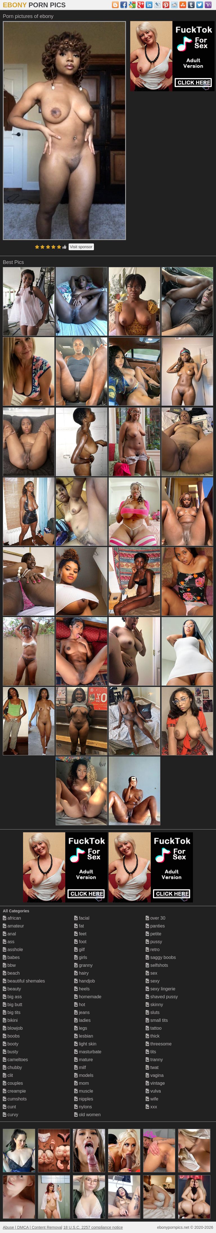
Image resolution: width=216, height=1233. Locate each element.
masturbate (87, 1051)
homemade (88, 996)
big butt (12, 1004)
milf (80, 1067)
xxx (151, 1106)
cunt (9, 1106)
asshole (13, 949)
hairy (81, 973)
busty (10, 1051)
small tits (157, 1020)
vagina (155, 1075)
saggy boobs (161, 957)
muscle (83, 1091)
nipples (83, 1099)
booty (11, 1043)
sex (151, 973)
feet (80, 933)
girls (80, 957)
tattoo (153, 1028)
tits (151, 1051)
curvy (10, 1114)
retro (152, 949)
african (12, 918)
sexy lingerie (160, 988)
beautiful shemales (24, 981)
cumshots (15, 1099)
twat (152, 1067)
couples (13, 1083)
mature (83, 1059)
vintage (155, 1083)
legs (80, 1028)
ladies (82, 1020)
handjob (84, 981)
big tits (12, 1012)
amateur (13, 926)
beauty (12, 988)
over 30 (155, 918)
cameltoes (15, 1059)
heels (82, 988)
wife (152, 1099)
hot (79, 1004)
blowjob (13, 1028)
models (83, 1075)
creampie (14, 1091)
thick (152, 1036)
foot (80, 941)
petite (153, 933)
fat (79, 926)
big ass (12, 996)
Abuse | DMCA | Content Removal (32, 1227)
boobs (11, 1036)
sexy (152, 981)
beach (11, 973)
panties (155, 926)
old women (87, 1114)
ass (8, 941)
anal (9, 933)
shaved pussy (162, 996)
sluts (152, 1012)
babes (11, 957)
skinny (154, 1004)
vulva (153, 1091)
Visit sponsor (81, 247)
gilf (79, 949)
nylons (83, 1106)
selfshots (157, 965)
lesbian (83, 1036)
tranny (154, 1059)
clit (8, 1075)
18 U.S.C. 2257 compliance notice (93, 1227)
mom (81, 1083)
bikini (10, 1020)
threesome (159, 1043)
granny (83, 965)
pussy (154, 941)
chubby (12, 1067)
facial (81, 918)
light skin (85, 1043)
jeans (82, 1012)
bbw (9, 965)
